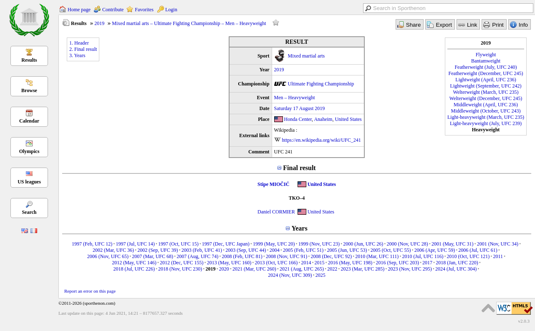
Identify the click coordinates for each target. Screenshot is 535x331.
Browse (29, 90)
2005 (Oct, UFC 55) (391, 250)
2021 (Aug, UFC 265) (302, 269)
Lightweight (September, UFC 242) (486, 86)
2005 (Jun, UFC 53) (347, 250)
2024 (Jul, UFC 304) (456, 269)
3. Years (77, 55)
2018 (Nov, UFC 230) (180, 269)
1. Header (79, 43)
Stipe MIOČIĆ (273, 184)
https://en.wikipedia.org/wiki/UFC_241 (321, 140)
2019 (99, 23)
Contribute (113, 10)
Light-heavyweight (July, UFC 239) (486, 123)
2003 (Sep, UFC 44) (245, 250)
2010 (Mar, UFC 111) (377, 256)
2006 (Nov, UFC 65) (108, 256)
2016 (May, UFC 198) (350, 263)
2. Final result (83, 49)
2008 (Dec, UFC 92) (331, 256)
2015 (320, 263)
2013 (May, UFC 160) (229, 263)
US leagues (29, 182)
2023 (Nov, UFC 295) (410, 269)
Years (299, 228)
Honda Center (298, 119)
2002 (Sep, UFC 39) (157, 250)
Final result (299, 167)
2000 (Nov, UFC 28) (407, 244)
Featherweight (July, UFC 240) (485, 67)
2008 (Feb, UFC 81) (242, 256)
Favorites (144, 10)
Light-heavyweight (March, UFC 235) (485, 117)
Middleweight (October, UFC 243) (486, 111)
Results (29, 60)
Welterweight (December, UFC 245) (485, 98)
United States (348, 119)
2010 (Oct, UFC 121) (468, 256)
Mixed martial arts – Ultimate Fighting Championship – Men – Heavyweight (189, 23)
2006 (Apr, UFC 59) (434, 250)
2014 (306, 263)
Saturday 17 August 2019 (299, 108)
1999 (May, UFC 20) (274, 244)
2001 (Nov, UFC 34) (497, 244)
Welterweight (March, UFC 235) (486, 92)
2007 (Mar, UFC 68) (152, 256)
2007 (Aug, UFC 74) (197, 256)
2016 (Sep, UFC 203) (397, 263)
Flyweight (486, 55)
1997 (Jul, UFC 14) (135, 244)
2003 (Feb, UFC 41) (202, 250)
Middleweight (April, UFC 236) (486, 105)
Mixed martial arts (306, 56)
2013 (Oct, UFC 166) (276, 263)
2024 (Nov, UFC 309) (290, 275)
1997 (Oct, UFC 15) (178, 244)
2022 (332, 269)
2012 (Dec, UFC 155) (182, 263)
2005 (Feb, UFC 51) (303, 250)
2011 (498, 256)
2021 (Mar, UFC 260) (254, 269)
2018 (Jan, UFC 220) (457, 263)
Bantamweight (485, 61)
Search (29, 212)
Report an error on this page (90, 290)
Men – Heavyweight (294, 97)
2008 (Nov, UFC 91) (286, 256)
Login (171, 10)
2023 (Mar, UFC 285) (362, 269)
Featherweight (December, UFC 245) (486, 73)
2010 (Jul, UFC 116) (422, 256)
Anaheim (323, 119)
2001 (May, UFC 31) (453, 244)
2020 (224, 269)
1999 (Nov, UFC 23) (319, 244)
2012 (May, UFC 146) (134, 263)
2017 (427, 263)
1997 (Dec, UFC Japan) (226, 244)
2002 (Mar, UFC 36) (113, 250)
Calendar (29, 121)
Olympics (29, 151)
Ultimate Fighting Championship (321, 84)
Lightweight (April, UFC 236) (485, 80)
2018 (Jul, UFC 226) (134, 269)
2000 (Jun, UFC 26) (363, 244)
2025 (320, 275)
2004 (275, 250)
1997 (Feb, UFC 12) (92, 244)
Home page (79, 10)
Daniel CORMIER (276, 212)
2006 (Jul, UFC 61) (477, 250)
